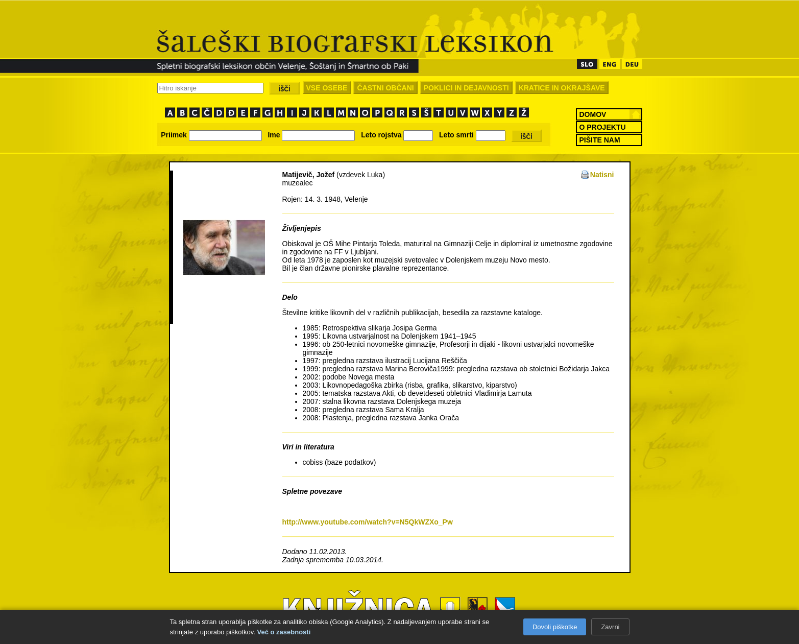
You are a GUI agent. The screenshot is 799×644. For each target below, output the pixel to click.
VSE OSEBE (327, 88)
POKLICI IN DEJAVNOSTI (466, 88)
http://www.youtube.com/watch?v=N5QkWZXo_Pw (367, 522)
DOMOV (593, 114)
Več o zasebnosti (284, 632)
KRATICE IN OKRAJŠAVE (562, 88)
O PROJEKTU (602, 127)
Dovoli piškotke (554, 627)
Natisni (602, 175)
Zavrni (610, 627)
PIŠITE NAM (599, 140)
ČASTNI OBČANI (385, 88)
